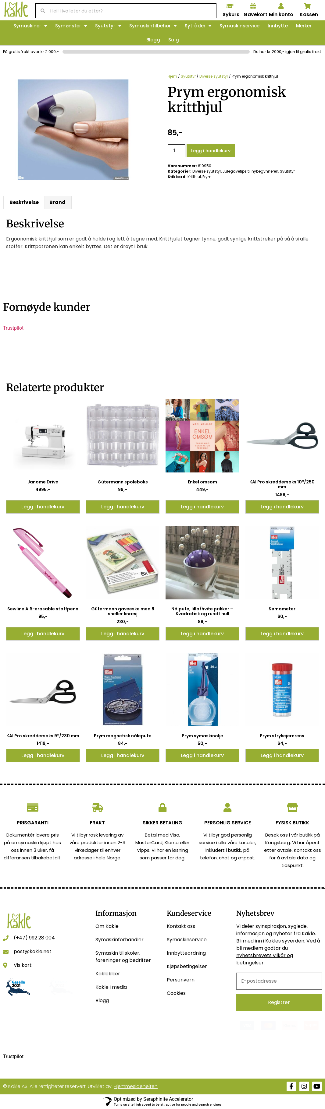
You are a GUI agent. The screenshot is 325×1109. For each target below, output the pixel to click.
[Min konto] (281, 6)
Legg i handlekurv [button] (42, 506)
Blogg (153, 40)
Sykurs (231, 14)
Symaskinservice (239, 26)
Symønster (71, 26)
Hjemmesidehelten (136, 1086)
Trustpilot (13, 328)
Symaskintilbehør (153, 26)
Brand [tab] (57, 202)
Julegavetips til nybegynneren (250, 171)
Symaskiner (30, 26)
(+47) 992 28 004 (34, 937)
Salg (173, 40)
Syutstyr (108, 26)
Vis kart (23, 965)
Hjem (172, 76)
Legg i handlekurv (210, 151)
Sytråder (198, 26)
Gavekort (255, 14)
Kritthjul (194, 176)
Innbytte (278, 26)
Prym (207, 176)
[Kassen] (308, 6)
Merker (304, 26)
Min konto (281, 14)
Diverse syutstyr (213, 76)
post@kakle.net (33, 951)
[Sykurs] (230, 6)
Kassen (309, 14)
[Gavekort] (253, 6)
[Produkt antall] (176, 150)
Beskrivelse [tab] (24, 202)
